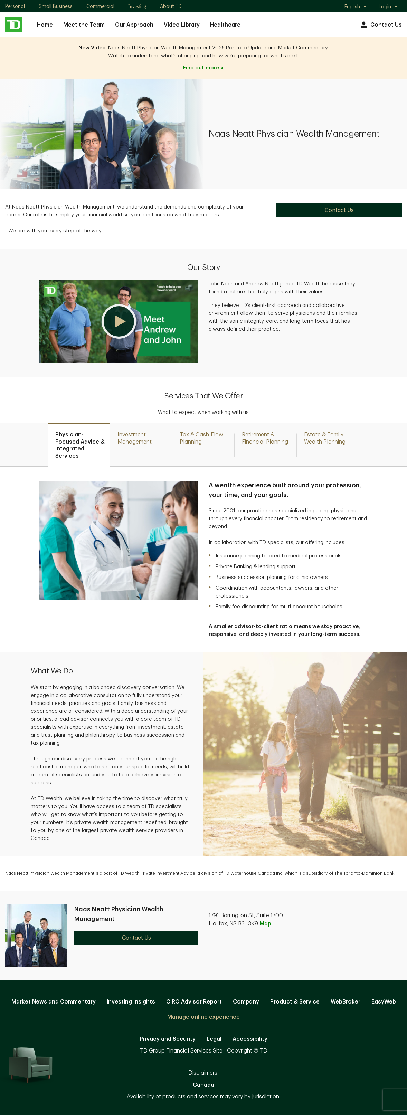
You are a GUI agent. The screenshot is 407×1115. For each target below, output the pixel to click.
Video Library (182, 25)
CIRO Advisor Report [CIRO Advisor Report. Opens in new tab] (194, 1002)
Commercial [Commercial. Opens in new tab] (100, 6)
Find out (203, 67)
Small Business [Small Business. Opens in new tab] (56, 6)
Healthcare (225, 25)
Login (388, 6)
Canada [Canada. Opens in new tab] (203, 1085)
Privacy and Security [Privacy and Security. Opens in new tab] (168, 1039)
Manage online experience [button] (203, 1017)
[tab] (79, 445)
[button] (118, 321)
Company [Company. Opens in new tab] (246, 1002)
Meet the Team (84, 25)
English (355, 7)
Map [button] (265, 924)
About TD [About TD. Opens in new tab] (171, 6)
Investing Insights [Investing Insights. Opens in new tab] (131, 1002)
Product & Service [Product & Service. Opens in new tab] (295, 1002)
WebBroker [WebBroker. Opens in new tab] (345, 1002)
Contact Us (380, 25)
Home (45, 25)
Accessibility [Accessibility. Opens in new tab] (250, 1039)
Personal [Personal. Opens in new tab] (15, 6)
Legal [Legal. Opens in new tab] (214, 1039)
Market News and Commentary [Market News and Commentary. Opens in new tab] (53, 1002)
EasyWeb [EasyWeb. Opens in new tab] (383, 1002)
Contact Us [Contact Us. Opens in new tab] (339, 210)
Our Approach (134, 25)
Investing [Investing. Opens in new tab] (137, 6)
